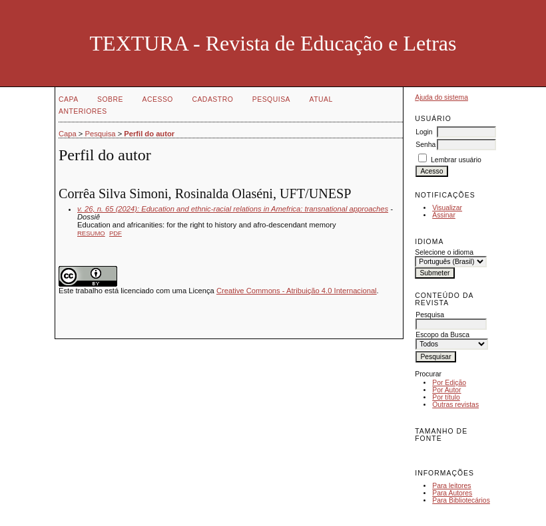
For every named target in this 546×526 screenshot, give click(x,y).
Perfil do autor (149, 134)
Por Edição (449, 382)
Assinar (443, 215)
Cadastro (212, 99)
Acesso (157, 99)
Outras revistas (455, 404)
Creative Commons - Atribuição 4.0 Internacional (296, 291)
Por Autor (446, 390)
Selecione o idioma (444, 252)
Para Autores (452, 493)
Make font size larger (469, 453)
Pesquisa (271, 99)
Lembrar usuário (456, 160)
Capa (69, 99)
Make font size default (448, 453)
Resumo (91, 233)
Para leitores (451, 485)
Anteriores (83, 111)
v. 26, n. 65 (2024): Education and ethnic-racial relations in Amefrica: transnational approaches (232, 209)
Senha (425, 144)
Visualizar (447, 207)
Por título (446, 397)
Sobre (110, 99)
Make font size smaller (426, 453)
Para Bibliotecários (461, 500)
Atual (321, 99)
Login (423, 132)
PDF (115, 233)
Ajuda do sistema (441, 97)
